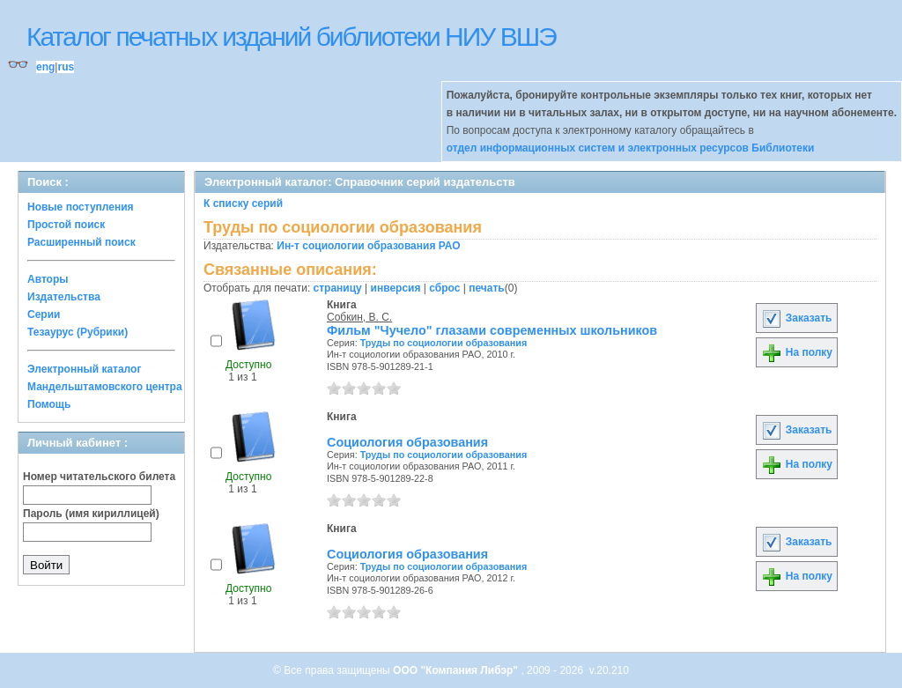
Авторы (48, 279)
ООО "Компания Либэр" (457, 670)
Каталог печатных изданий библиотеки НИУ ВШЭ (291, 36)
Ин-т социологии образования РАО (368, 246)
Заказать (796, 318)
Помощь (48, 404)
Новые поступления (80, 207)
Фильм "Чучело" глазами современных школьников (492, 330)
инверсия (396, 288)
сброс (444, 288)
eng (45, 67)
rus (65, 67)
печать (487, 288)
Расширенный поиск (81, 242)
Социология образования (407, 442)
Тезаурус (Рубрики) (77, 332)
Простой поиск (66, 224)
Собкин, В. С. (359, 317)
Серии (43, 314)
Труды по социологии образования (444, 342)
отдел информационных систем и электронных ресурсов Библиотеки (631, 148)
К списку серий (243, 203)
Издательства (63, 297)
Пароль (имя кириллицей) (91, 513)
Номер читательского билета (99, 476)
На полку (796, 352)
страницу (338, 288)
